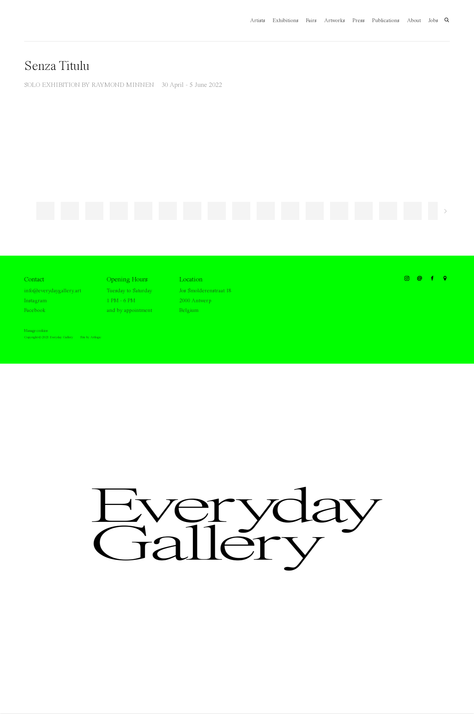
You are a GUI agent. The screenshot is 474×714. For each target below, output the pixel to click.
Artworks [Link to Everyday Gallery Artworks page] (334, 20)
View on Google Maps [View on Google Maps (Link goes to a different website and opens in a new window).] (445, 278)
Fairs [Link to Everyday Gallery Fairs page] (311, 20)
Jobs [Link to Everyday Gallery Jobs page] (433, 20)
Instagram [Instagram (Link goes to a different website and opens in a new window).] (35, 300)
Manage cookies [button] (35, 331)
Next (445, 212)
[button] (45, 211)
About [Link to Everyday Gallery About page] (414, 20)
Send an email (419, 278)
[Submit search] (447, 19)
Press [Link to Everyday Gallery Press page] (358, 20)
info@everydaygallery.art (52, 290)
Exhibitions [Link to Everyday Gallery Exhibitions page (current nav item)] (285, 20)
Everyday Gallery (48, 20)
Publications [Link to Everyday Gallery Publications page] (385, 20)
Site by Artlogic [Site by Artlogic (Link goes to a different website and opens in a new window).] (90, 337)
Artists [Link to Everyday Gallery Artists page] (257, 20)
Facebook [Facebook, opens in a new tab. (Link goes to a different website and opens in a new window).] (432, 278)
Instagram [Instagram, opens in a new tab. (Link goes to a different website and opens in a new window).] (407, 278)
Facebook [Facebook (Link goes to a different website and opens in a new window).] (34, 310)
